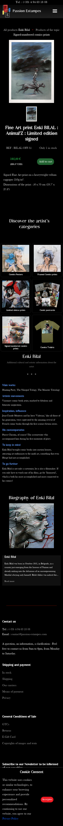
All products (17, 30)
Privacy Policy (10, 818)
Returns (6, 730)
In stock (6, 672)
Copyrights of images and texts (19, 743)
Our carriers (9, 685)
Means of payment (12, 691)
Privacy (6, 698)
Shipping (7, 679)
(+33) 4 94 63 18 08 (35, 2)
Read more (9, 581)
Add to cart (45, 161)
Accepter (47, 799)
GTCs (5, 724)
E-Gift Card (9, 737)
